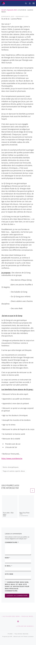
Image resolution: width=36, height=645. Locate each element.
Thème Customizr (28, 636)
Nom (7, 558)
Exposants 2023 (12, 10)
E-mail (8, 566)
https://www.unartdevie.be (11, 458)
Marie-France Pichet (24, 513)
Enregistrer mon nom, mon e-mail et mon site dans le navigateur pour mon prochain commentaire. (17, 586)
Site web (9, 574)
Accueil (3, 10)
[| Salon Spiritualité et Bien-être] (3, 3)
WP (11, 636)
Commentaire (12, 542)
